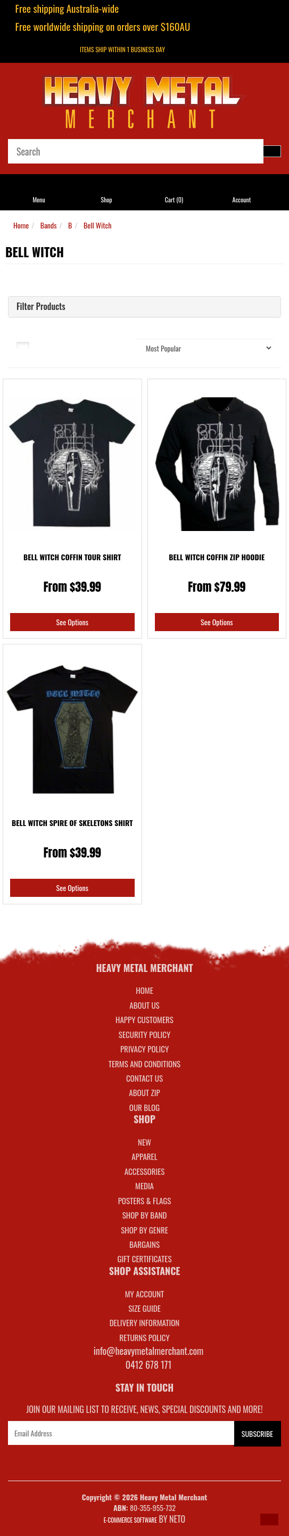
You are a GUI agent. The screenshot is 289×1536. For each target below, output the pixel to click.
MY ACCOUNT (144, 1294)
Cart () (174, 199)
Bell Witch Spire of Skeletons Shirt (72, 822)
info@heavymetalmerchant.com (149, 1351)
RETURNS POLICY (144, 1337)
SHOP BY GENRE (144, 1230)
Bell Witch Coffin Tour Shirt (72, 556)
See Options (72, 621)
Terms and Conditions (144, 1063)
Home (21, 225)
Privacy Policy (144, 1049)
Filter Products (40, 307)
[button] (269, 1519)
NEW (144, 1142)
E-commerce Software (130, 1520)
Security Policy (144, 1034)
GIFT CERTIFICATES (144, 1258)
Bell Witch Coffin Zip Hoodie (217, 556)
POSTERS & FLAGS (144, 1200)
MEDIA (144, 1185)
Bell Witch (98, 225)
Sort (113, 344)
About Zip (144, 1092)
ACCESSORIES (145, 1171)
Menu (38, 199)
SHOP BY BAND (144, 1215)
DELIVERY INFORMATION (145, 1322)
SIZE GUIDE (144, 1308)
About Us (144, 1005)
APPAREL (144, 1156)
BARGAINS (144, 1244)
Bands (48, 225)
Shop (106, 199)
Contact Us (144, 1078)
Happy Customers (144, 1019)
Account (242, 199)
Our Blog (144, 1107)
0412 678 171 (149, 1364)
